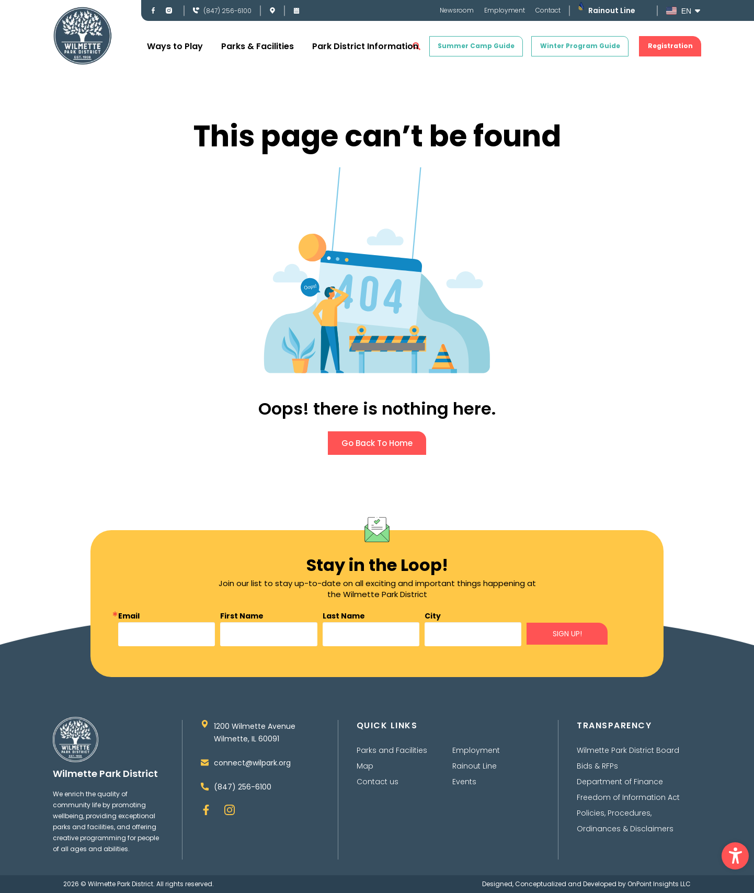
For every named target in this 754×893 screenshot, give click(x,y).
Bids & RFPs (597, 766)
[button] (735, 855)
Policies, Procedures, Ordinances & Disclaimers (625, 821)
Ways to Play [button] (175, 46)
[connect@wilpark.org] (205, 762)
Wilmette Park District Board (628, 750)
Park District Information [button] (365, 46)
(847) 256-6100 (227, 10)
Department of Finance (620, 781)
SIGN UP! (567, 633)
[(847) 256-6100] (196, 10)
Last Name (344, 616)
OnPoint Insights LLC (659, 883)
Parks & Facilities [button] (257, 46)
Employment (504, 10)
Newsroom (457, 10)
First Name (242, 616)
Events (464, 781)
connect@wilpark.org (252, 763)
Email (129, 616)
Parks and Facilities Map (392, 758)
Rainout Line (611, 10)
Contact (548, 10)
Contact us (377, 781)
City (433, 616)
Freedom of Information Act (628, 797)
